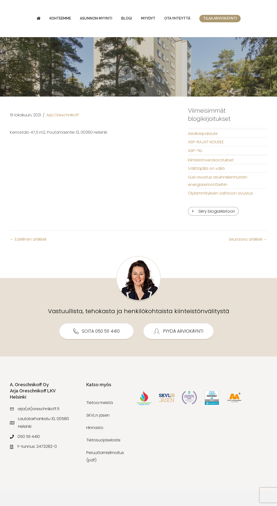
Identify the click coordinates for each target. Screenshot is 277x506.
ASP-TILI (195, 165)
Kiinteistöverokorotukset (211, 175)
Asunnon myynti (79, 20)
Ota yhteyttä (244, 20)
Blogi (109, 20)
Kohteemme (43, 20)
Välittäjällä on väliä (206, 183)
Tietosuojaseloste (103, 455)
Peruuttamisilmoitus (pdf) (105, 471)
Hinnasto (94, 442)
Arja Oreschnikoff (62, 130)
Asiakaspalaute (203, 148)
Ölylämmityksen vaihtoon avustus (220, 208)
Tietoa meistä (99, 418)
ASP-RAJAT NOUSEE (206, 157)
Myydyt (215, 20)
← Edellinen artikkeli (28, 254)
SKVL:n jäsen (98, 430)
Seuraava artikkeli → (248, 254)
